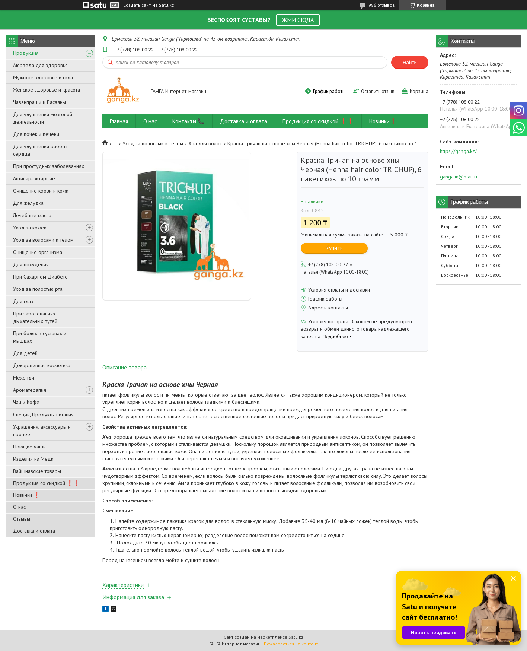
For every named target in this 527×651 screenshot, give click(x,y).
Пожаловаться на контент (291, 644)
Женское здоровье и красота (46, 89)
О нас (19, 507)
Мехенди (23, 377)
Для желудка (28, 203)
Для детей (25, 353)
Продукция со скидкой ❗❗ (46, 483)
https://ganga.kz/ (458, 151)
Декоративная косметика (41, 365)
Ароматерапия (29, 390)
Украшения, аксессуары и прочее (42, 430)
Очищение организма (37, 252)
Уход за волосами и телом (43, 239)
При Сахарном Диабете (40, 276)
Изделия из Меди (33, 458)
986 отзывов (381, 5)
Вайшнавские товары (37, 471)
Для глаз (23, 301)
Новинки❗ (383, 121)
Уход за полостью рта (38, 289)
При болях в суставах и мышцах (39, 337)
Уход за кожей (30, 227)
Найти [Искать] (410, 62)
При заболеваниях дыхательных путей (35, 317)
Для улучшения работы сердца (40, 150)
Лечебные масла (32, 215)
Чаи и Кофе (26, 402)
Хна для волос (205, 143)
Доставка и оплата (34, 530)
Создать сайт (137, 5)
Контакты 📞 (188, 121)
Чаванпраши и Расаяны (39, 102)
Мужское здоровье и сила (43, 77)
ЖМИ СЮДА (298, 19)
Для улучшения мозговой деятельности (42, 118)
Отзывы (21, 518)
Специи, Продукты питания (43, 414)
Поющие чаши (29, 446)
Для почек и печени (36, 134)
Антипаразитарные (34, 178)
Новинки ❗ (26, 495)
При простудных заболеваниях (48, 166)
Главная (119, 121)
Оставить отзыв (378, 91)
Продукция (26, 53)
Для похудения (31, 264)
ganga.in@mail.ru (459, 176)
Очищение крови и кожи (40, 190)
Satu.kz (295, 637)
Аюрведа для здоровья (40, 65)
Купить (334, 247)
